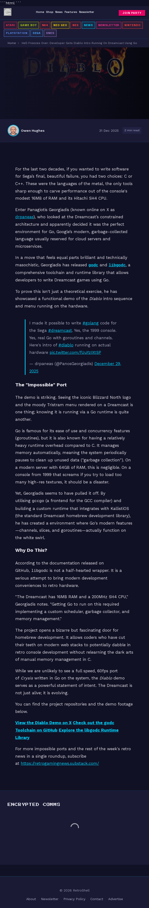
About (31, 897)
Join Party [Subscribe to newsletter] (132, 13)
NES (75, 25)
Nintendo (132, 25)
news (88, 25)
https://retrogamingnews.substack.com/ (60, 762)
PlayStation (16, 33)
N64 (45, 25)
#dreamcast (60, 330)
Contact (96, 897)
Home (40, 12)
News (59, 12)
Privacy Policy (74, 897)
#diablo (65, 344)
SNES (50, 33)
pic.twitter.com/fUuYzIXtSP (75, 352)
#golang (90, 322)
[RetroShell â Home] (7, 13)
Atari (10, 25)
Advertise (115, 897)
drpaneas (24, 216)
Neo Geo (60, 25)
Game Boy (28, 25)
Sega (37, 33)
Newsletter (86, 12)
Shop (49, 12)
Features (71, 12)
